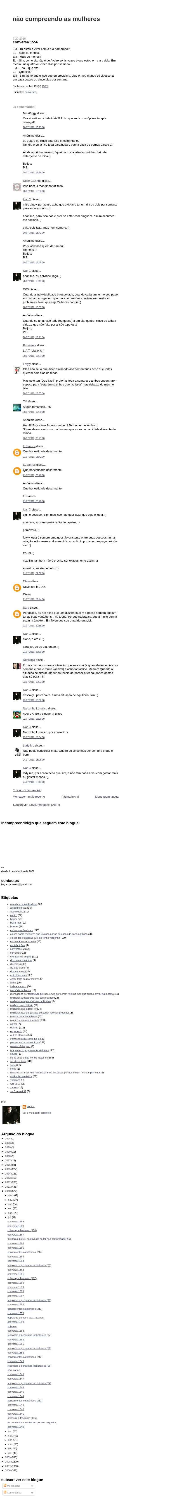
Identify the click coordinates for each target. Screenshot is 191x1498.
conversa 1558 (15, 1291)
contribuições (17, 945)
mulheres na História (21, 1005)
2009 (8, 1457)
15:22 (45, 86)
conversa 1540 (15, 1426)
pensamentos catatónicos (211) (24, 1400)
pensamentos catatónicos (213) (24, 1308)
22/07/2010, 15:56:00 (34, 700)
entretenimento (18, 975)
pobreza (12, 1326)
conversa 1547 (15, 1378)
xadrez (14, 1087)
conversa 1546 (15, 1387)
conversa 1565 (15, 1247)
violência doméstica (21, 1076)
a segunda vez (18, 907)
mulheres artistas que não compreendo (32, 997)
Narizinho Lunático (35, 708)
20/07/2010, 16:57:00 (34, 393)
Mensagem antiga (106, 796)
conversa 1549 (15, 1361)
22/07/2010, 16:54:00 (34, 737)
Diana (27, 581)
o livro (13, 1024)
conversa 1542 (15, 1409)
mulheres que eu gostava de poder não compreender (39, 1012)
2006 (8, 1470)
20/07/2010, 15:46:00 (34, 262)
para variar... (14, 1370)
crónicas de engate (20, 956)
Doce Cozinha (32, 180)
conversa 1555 (15, 1313)
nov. (10, 1199)
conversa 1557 (15, 1296)
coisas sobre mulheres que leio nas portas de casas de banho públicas (49, 934)
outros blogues (18, 1035)
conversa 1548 (15, 1374)
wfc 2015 (15, 1083)
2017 (8, 1160)
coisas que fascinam (21, 930)
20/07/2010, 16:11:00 (34, 337)
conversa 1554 (15, 1322)
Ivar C (27, 199)
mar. (11, 1444)
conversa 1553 (15, 1330)
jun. (10, 1431)
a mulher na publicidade (23, 904)
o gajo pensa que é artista (24, 1020)
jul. (10, 1217)
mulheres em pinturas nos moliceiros (30, 1001)
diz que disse (17, 967)
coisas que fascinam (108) (22, 1230)
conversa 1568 (15, 1226)
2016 (8, 1164)
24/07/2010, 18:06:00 (34, 759)
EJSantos (29, 446)
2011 (8, 1186)
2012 (8, 1182)
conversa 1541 (15, 1413)
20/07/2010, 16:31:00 (34, 356)
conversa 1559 (15, 1287)
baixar (13, 919)
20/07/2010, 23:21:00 (34, 438)
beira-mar (15, 922)
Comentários (12, 1492)
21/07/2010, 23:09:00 (34, 652)
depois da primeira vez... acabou (25, 1317)
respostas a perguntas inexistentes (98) (29, 1300)
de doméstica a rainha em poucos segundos (32, 1422)
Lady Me (28, 745)
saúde (13, 1053)
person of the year (20, 1046)
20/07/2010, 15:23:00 (34, 127)
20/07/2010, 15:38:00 (34, 191)
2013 (8, 1178)
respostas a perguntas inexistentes (29, 1050)
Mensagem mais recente (29, 796)
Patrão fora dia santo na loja (26, 1038)
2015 (8, 1169)
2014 (8, 1173)
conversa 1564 (15, 1256)
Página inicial (70, 796)
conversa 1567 (15, 1234)
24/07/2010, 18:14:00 (34, 782)
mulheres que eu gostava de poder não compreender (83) (39, 1239)
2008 (8, 1461)
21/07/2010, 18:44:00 (34, 599)
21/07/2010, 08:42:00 (34, 457)
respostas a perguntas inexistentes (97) (29, 1335)
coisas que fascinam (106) (22, 1418)
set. (10, 1208)
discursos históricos (21, 960)
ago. (11, 1213)
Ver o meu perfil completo (37, 1112)
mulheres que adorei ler (23, 1008)
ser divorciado (18, 1061)
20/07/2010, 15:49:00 (34, 281)
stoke (13, 1068)
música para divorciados (23, 1016)
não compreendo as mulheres (56, 18)
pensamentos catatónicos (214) (24, 1252)
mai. (11, 1435)
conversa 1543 (15, 1404)
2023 (8, 1143)
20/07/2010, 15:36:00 (34, 172)
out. (10, 1204)
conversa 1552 (15, 1339)
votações (15, 1080)
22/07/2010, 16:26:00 (34, 719)
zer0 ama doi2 (18, 1091)
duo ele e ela (17, 971)
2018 (8, 1156)
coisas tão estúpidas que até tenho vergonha (35, 937)
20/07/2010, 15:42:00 (34, 233)
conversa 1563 (15, 1260)
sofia (13, 1065)
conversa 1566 (15, 1243)
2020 (8, 1147)
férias (13, 982)
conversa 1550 (15, 1352)
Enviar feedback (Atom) (44, 804)
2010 (8, 1191)
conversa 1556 (25, 42)
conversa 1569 (15, 1221)
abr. (10, 1440)
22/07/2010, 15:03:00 (34, 682)
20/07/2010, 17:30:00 (34, 412)
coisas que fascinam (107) (22, 1278)
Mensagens (12, 1485)
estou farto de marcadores (25, 979)
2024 (8, 1138)
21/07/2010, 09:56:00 (34, 573)
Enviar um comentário (27, 790)
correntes (15, 952)
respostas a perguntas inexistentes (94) (29, 1383)
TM (25, 401)
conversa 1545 (15, 1391)
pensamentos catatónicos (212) (24, 1357)
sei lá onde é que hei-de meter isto (29, 1057)
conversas (31, 92)
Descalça (29, 660)
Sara (26, 607)
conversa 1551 (15, 1343)
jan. (10, 1453)
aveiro (13, 915)
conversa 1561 (15, 1274)
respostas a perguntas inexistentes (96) (29, 1348)
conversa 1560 (15, 1282)
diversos (15, 964)
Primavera (29, 345)
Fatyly (27, 364)
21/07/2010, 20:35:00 (34, 625)
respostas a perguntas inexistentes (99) (29, 1265)
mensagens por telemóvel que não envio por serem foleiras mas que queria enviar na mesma (62, 993)
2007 (8, 1466)
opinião (14, 1027)
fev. (10, 1448)
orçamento (16, 1031)
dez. (11, 1195)
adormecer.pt (17, 911)
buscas (14, 926)
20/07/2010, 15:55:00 (34, 307)
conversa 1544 (15, 1396)
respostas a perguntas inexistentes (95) (29, 1365)
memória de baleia (20, 990)
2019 (8, 1151)
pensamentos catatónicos (24, 1042)
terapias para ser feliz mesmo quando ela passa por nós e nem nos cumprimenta (55, 1072)
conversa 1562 (15, 1269)
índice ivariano (18, 986)
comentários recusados (23, 941)
